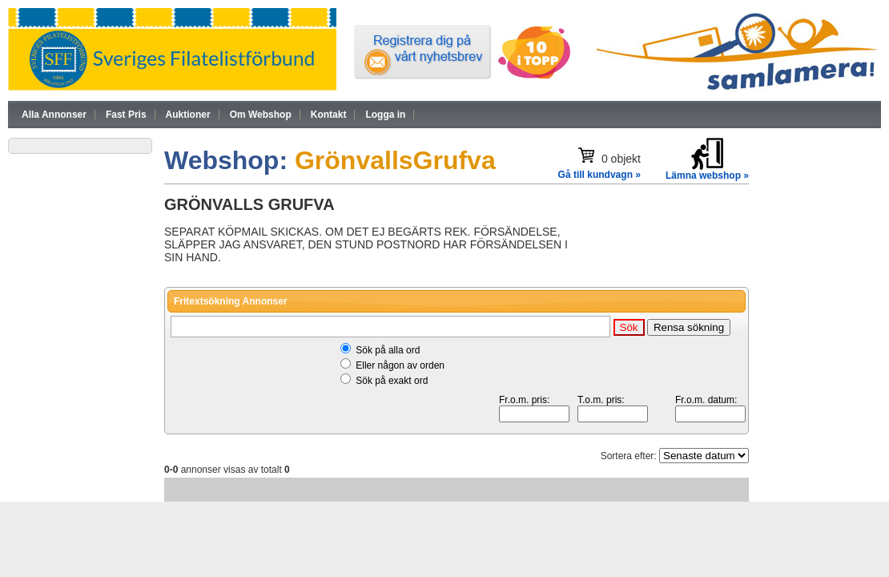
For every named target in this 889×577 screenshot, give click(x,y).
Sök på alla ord (388, 350)
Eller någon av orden (400, 365)
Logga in (385, 114)
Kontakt (329, 114)
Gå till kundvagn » (599, 174)
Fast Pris (126, 114)
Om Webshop (261, 114)
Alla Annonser (54, 114)
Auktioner (188, 114)
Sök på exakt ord (392, 380)
